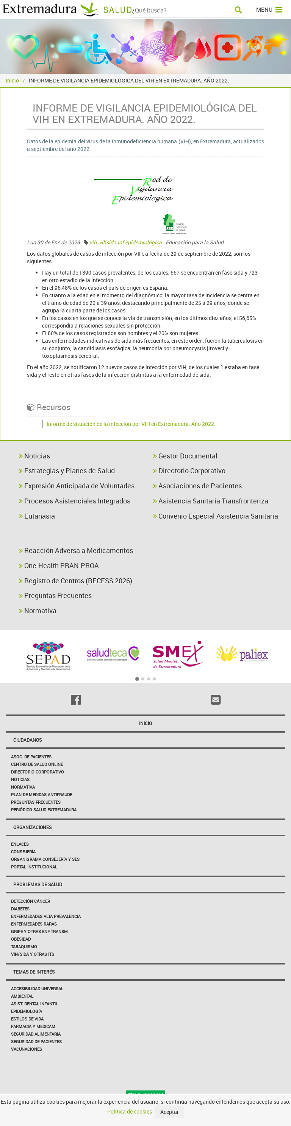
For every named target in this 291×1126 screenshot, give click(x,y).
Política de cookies (129, 1111)
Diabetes (20, 909)
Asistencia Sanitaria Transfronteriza (210, 500)
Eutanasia (37, 515)
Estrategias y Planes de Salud (67, 470)
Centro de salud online (37, 764)
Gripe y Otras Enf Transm (39, 931)
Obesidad (21, 939)
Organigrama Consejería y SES (45, 859)
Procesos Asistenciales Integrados (74, 500)
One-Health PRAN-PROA (59, 565)
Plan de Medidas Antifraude (41, 794)
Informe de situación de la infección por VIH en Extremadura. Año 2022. (131, 423)
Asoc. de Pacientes (31, 756)
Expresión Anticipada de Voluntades (77, 485)
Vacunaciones (26, 1049)
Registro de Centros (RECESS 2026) (75, 580)
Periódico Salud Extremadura (44, 809)
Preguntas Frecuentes (55, 595)
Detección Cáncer (30, 901)
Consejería (23, 851)
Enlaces (20, 844)
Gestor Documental (185, 455)
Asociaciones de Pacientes (197, 485)
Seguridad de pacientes (36, 1041)
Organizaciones (32, 827)
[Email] (215, 699)
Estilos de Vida (27, 1019)
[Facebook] (76, 699)
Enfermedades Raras (34, 924)
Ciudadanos (27, 740)
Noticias (34, 455)
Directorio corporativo (37, 772)
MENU (269, 9)
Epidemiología (26, 1011)
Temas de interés (34, 972)
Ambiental (22, 996)
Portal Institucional (34, 867)
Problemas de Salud (37, 884)
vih (93, 242)
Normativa (37, 610)
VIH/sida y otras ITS (32, 954)
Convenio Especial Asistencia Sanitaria (215, 515)
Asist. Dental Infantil (34, 1003)
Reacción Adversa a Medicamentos (76, 550)
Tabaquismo (24, 946)
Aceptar (169, 1111)
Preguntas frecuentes (36, 802)
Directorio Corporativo (189, 470)
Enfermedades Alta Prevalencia (46, 916)
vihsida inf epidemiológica (130, 242)
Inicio (12, 80)
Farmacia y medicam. (33, 1026)
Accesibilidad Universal (37, 988)
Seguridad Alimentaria (36, 1034)
